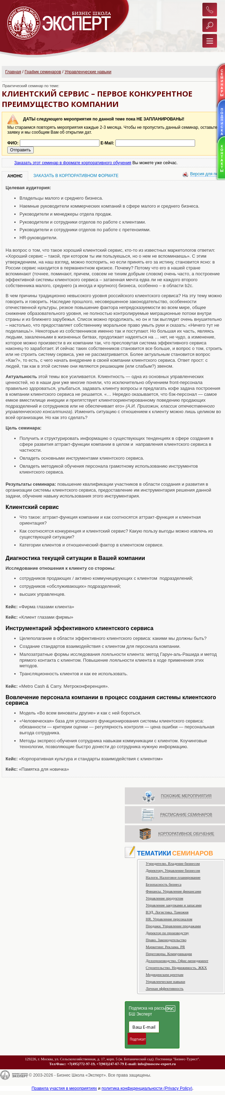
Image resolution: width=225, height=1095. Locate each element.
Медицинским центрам (164, 974)
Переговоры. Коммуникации (169, 954)
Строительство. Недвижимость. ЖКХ (176, 968)
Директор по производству (167, 933)
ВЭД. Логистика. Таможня (167, 912)
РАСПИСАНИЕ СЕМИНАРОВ (186, 814)
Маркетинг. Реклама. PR (165, 947)
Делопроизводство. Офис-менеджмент (177, 961)
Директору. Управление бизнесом (173, 870)
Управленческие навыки (88, 71)
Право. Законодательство (166, 940)
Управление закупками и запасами (174, 905)
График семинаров (43, 71)
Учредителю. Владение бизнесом (173, 863)
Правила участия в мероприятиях (64, 1088)
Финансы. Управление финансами (173, 891)
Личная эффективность (165, 988)
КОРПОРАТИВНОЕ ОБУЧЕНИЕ (186, 833)
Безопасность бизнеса (164, 884)
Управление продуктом (164, 898)
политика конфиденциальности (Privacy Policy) (147, 1088)
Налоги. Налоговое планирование (173, 877)
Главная (13, 71)
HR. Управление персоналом (169, 919)
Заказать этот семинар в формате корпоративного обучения (72, 162)
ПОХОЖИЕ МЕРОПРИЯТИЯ (186, 796)
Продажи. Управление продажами (173, 926)
